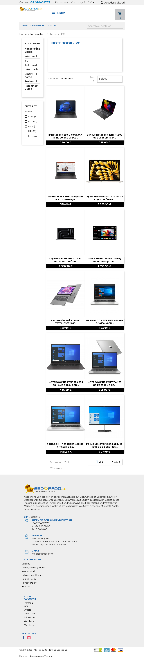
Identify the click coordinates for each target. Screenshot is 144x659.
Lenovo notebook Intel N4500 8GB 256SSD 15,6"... (104, 136)
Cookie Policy (29, 579)
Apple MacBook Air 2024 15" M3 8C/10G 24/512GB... (104, 198)
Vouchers (29, 621)
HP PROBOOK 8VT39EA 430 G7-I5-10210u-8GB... (104, 322)
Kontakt (52, 25)
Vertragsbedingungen (33, 567)
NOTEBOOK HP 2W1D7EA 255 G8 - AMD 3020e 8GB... (66, 384)
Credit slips (29, 613)
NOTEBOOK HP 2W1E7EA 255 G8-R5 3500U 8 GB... (104, 384)
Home (25, 25)
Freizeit (29, 81)
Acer (32, 116)
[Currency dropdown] (89, 3)
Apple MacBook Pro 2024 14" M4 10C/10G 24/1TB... (66, 260)
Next (116, 462)
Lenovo (33, 136)
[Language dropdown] (62, 3)
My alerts (29, 625)
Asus (32, 126)
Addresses (29, 617)
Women (30, 56)
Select (110, 79)
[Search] (105, 26)
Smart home (28, 75)
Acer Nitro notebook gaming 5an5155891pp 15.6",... (104, 260)
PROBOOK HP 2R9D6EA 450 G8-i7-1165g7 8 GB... (65, 445)
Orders (27, 609)
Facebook (24, 638)
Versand (26, 563)
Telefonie (31, 65)
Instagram (29, 638)
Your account (30, 597)
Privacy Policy (29, 582)
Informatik (31, 69)
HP (32, 131)
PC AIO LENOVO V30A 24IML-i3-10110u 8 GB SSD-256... (104, 445)
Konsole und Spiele (32, 50)
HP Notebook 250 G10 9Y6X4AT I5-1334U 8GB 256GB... (65, 136)
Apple (33, 121)
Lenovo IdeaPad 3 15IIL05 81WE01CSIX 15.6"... (65, 322)
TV (26, 60)
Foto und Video (30, 87)
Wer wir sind (37, 25)
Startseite (32, 43)
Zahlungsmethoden (32, 575)
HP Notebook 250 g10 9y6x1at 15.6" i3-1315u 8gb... (65, 198)
